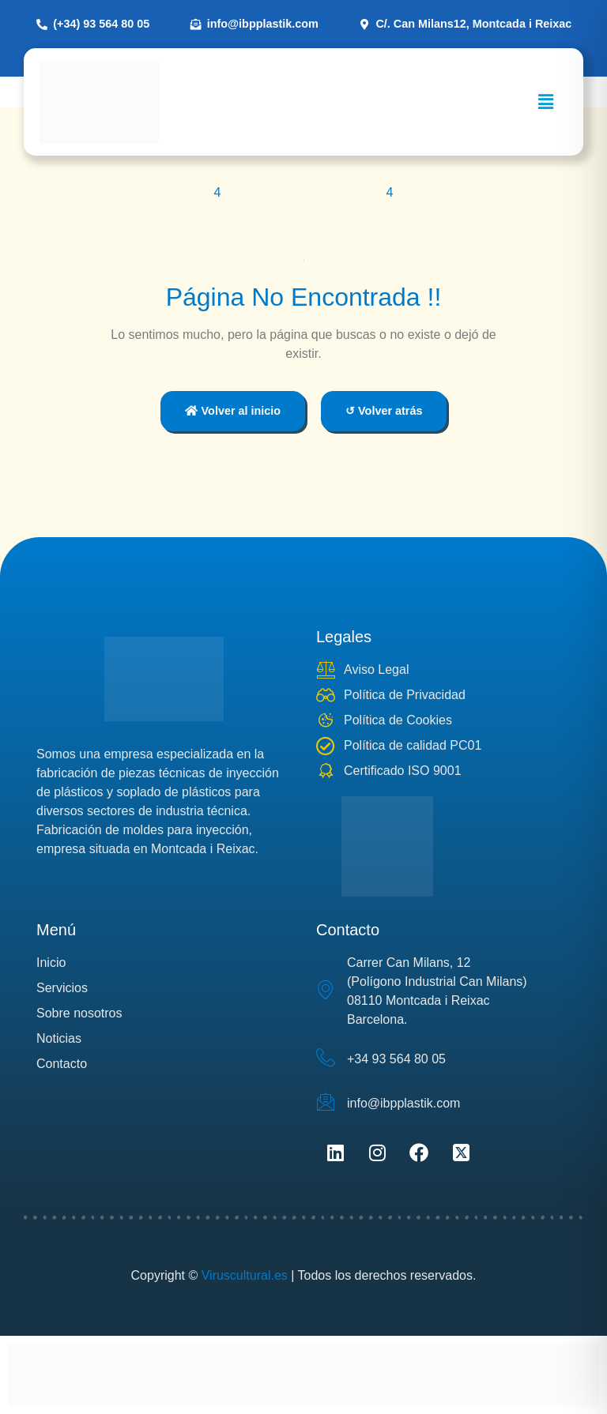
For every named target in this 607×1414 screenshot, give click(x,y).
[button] (546, 102)
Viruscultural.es (245, 1275)
